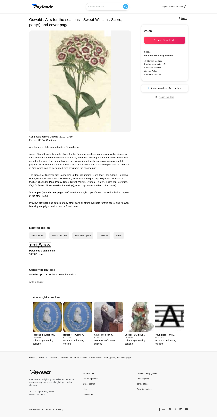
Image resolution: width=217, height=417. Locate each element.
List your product (90, 379)
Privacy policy (143, 379)
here (75, 206)
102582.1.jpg (36, 254)
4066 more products (153, 61)
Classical (103, 235)
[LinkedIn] (181, 409)
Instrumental (38, 235)
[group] (47, 324)
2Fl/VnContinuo (59, 235)
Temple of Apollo (83, 235)
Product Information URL (155, 64)
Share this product (152, 74)
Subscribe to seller (152, 67)
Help (85, 389)
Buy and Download (164, 40)
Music (119, 235)
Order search (89, 384)
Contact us (88, 394)
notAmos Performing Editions (158, 55)
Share (182, 18)
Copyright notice (144, 389)
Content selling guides (147, 373)
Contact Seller (150, 71)
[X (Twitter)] (175, 409)
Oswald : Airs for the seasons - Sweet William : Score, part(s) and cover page (96, 357)
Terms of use (143, 384)
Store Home (88, 373)
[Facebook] (170, 409)
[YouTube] (186, 409)
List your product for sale (173, 6)
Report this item (164, 97)
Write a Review (36, 282)
